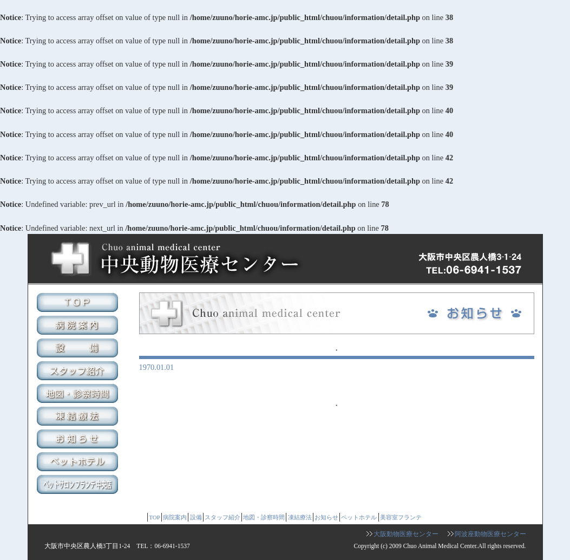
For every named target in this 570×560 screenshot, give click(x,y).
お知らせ (78, 440)
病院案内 (78, 326)
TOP (78, 303)
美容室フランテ (78, 485)
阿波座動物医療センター (490, 534)
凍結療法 (78, 417)
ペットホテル (78, 463)
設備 (78, 349)
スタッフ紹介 (78, 372)
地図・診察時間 (78, 394)
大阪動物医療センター (406, 534)
